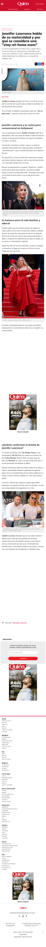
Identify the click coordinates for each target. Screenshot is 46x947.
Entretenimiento (7, 777)
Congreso (5, 831)
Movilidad (5, 862)
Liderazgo (5, 766)
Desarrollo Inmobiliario (10, 845)
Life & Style (6, 774)
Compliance (23, 934)
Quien (19, 916)
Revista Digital (40, 4)
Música (4, 783)
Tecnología (5, 814)
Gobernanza (6, 860)
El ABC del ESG (6, 867)
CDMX (3, 832)
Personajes (5, 742)
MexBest (5, 735)
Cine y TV (4, 781)
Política (4, 825)
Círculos (40, 9)
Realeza (27, 9)
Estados (4, 834)
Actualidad (5, 765)
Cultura (4, 731)
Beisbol (4, 792)
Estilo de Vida (6, 746)
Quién (4, 719)
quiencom (24, 916)
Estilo (4, 776)
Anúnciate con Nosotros (23, 937)
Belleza (4, 728)
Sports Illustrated (8, 789)
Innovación (5, 865)
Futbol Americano (7, 794)
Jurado (4, 748)
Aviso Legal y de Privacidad (23, 932)
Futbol (4, 790)
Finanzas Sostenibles (9, 863)
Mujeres (5, 763)
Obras (4, 816)
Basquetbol (6, 796)
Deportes (5, 779)
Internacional (6, 812)
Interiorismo (6, 851)
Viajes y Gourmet (7, 730)
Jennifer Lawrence (20, 623)
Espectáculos (13, 9)
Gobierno (5, 827)
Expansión (6, 805)
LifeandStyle (6, 821)
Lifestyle (4, 799)
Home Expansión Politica (10, 809)
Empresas (5, 807)
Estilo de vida (6, 759)
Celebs (4, 757)
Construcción (6, 843)
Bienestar (5, 744)
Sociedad (5, 838)
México (4, 829)
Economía (5, 810)
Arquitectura (6, 849)
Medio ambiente (6, 856)
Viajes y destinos (7, 741)
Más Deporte (6, 798)
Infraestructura (7, 847)
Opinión (4, 768)
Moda (3, 726)
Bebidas (4, 739)
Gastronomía (6, 737)
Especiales (5, 770)
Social (4, 858)
